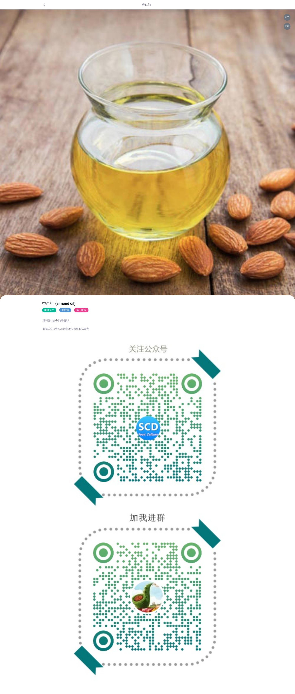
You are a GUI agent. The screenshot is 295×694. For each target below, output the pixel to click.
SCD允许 (49, 310)
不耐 (287, 26)
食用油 (65, 310)
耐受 (287, 17)
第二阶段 (81, 310)
